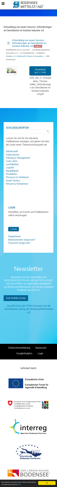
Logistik (10, 167)
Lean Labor (11, 161)
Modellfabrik (12, 170)
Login (40, 353)
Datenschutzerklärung (19, 347)
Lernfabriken (12, 164)
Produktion (11, 174)
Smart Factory (13, 180)
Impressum (40, 347)
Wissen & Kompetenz (34, 56)
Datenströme (12, 154)
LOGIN (13, 229)
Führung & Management (18, 157)
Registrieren (14, 236)
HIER (19, 485)
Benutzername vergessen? (21, 239)
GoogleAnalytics (24, 353)
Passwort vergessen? (19, 242)
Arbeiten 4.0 (11, 56)
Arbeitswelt (20, 56)
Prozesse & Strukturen (17, 177)
